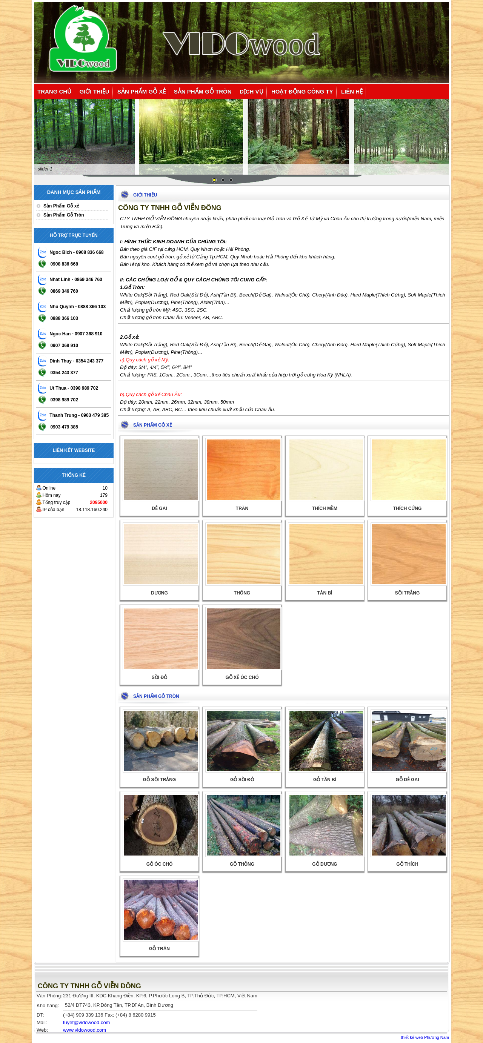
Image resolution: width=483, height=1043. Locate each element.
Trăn (242, 508)
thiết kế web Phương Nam (425, 1037)
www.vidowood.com (84, 1030)
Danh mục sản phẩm (74, 192)
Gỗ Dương (324, 864)
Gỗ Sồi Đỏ (242, 779)
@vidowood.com (86, 1022)
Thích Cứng (407, 508)
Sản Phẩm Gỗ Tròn (203, 91)
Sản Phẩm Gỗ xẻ (141, 91)
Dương (159, 593)
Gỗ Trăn (159, 948)
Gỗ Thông (242, 864)
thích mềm (324, 508)
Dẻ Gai (159, 508)
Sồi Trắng (407, 593)
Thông (242, 593)
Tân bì (324, 593)
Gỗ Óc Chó (159, 864)
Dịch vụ (251, 91)
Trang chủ (54, 91)
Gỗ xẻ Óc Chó (241, 677)
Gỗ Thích (407, 864)
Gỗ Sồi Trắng (159, 779)
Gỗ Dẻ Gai (407, 779)
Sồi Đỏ (159, 677)
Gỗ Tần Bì (324, 779)
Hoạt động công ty (302, 91)
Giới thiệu (94, 91)
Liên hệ (352, 91)
